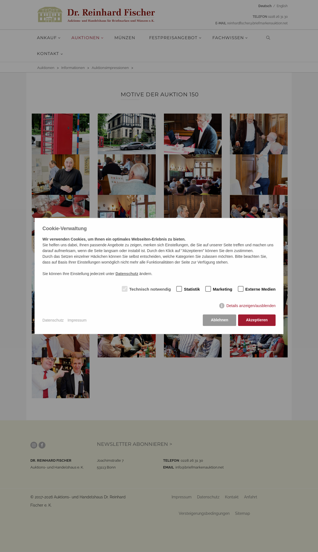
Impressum (77, 320)
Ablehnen (219, 320)
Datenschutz (53, 320)
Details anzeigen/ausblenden (251, 306)
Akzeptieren (257, 320)
